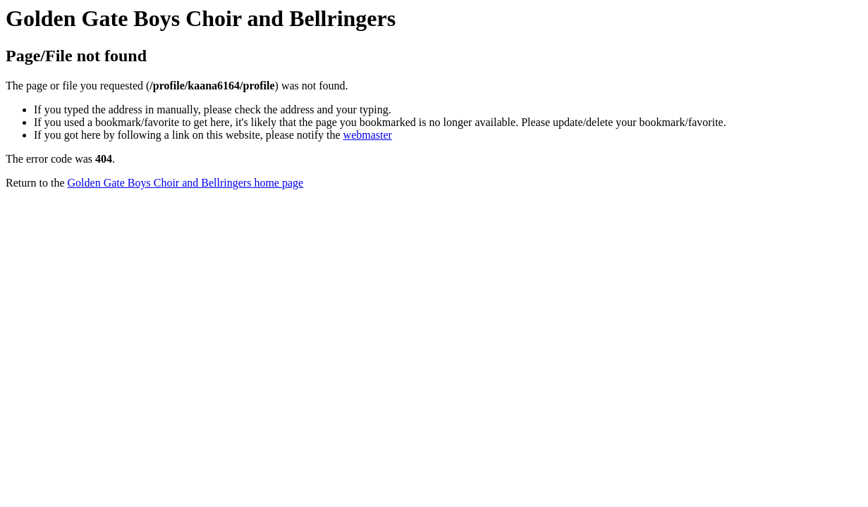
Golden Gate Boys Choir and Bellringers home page (186, 183)
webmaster (367, 135)
